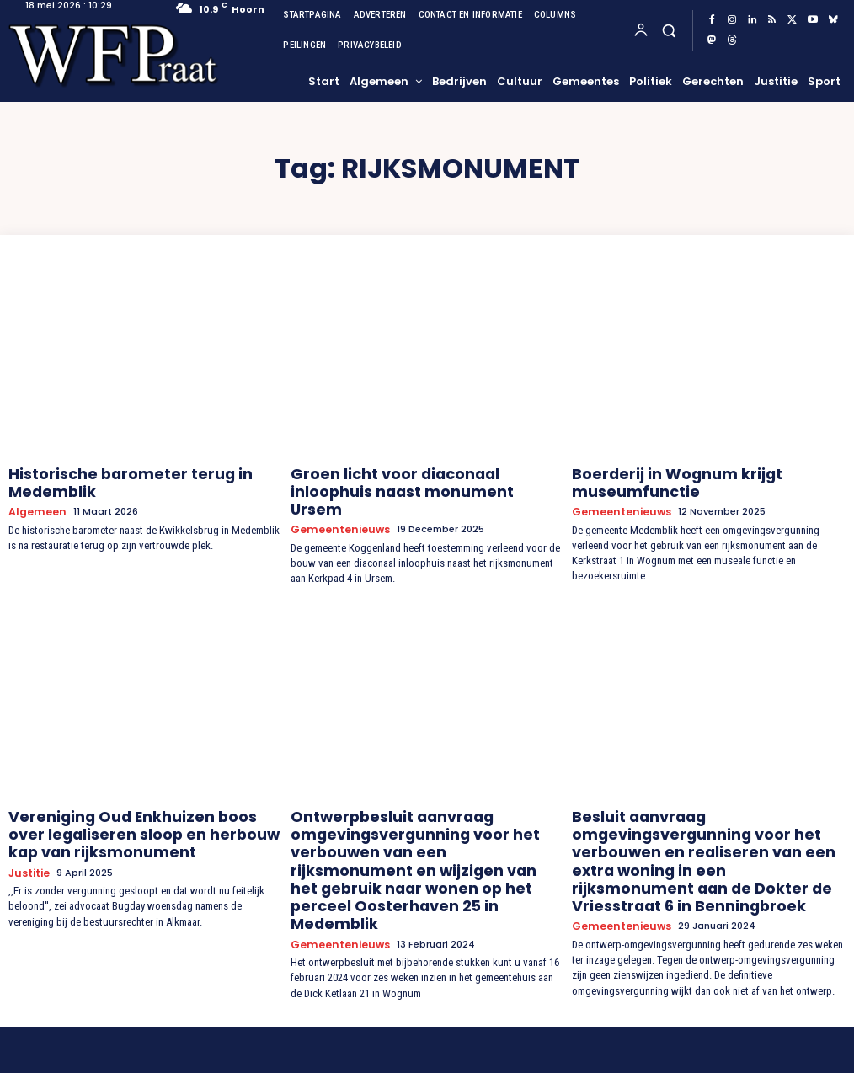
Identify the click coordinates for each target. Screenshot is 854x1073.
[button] (668, 30)
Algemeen (34, 504)
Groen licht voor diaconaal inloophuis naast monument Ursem (412, 478)
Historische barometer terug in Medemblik (109, 478)
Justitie (28, 850)
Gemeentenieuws (337, 504)
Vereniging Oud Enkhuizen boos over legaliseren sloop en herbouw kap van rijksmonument (131, 817)
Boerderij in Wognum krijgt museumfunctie (658, 478)
